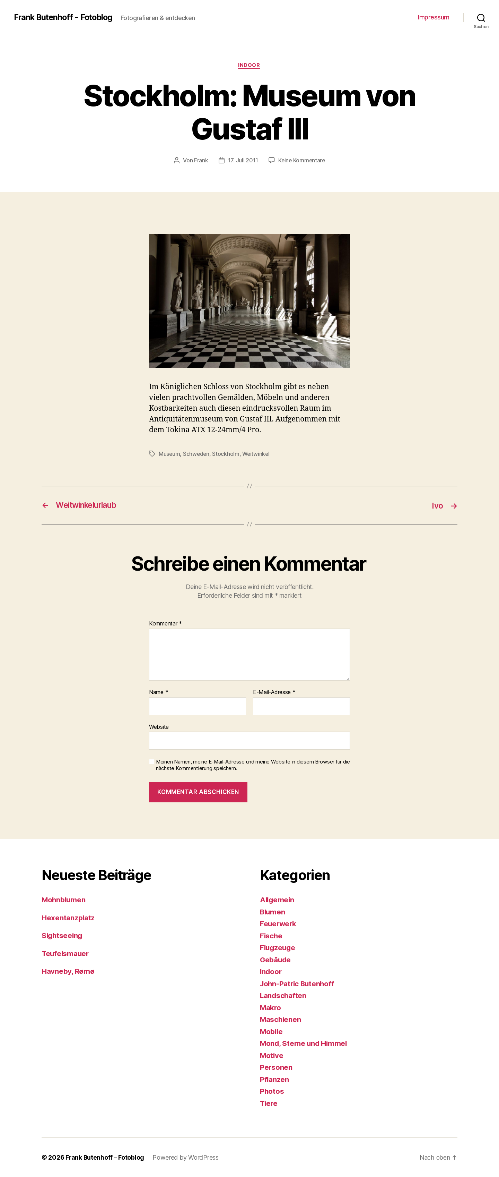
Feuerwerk (279, 923)
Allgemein (278, 899)
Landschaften (283, 995)
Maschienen (281, 1019)
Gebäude (276, 959)
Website (159, 726)
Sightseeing (63, 935)
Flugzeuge (278, 947)
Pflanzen (274, 1079)
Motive (272, 1055)
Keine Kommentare (302, 160)
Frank (200, 160)
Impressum (433, 17)
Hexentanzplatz (68, 917)
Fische (271, 935)
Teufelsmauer (66, 953)
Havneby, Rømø (68, 971)
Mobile (271, 1031)
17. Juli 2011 (242, 160)
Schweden (196, 454)
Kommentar (165, 624)
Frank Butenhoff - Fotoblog (65, 17)
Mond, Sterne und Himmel (304, 1043)
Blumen (273, 911)
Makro (271, 1007)
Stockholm (226, 454)
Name (158, 692)
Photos (272, 1091)
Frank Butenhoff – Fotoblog (105, 1157)
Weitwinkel (257, 454)
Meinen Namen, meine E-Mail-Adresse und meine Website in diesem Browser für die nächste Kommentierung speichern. (253, 765)
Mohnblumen (64, 899)
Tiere (269, 1103)
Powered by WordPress (186, 1157)
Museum (169, 454)
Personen (276, 1067)
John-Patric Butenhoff (298, 983)
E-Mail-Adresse (274, 692)
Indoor (249, 65)
